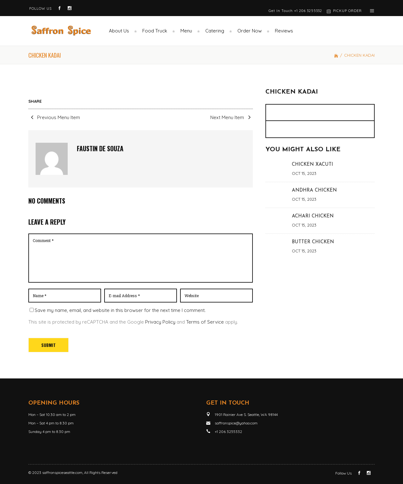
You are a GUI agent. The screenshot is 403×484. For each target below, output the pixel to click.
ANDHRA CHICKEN (314, 190)
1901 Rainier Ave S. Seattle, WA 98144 (246, 414)
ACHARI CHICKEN (313, 216)
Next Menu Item (231, 117)
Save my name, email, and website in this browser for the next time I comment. (120, 310)
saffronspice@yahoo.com (236, 423)
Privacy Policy (160, 322)
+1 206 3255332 (308, 11)
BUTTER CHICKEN (313, 242)
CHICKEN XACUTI (312, 164)
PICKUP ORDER (347, 11)
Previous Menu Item (54, 117)
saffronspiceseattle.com (62, 472)
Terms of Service (205, 322)
